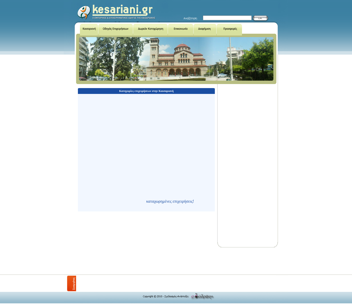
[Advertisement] (158, 261)
